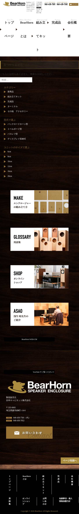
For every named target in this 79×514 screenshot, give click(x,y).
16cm (10, 171)
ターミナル (13, 106)
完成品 (56, 22)
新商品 (11, 92)
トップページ (9, 29)
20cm (10, 176)
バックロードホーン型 (18, 124)
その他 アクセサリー (18, 111)
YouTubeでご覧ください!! (43, 372)
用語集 (10, 501)
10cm (10, 161)
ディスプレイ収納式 (17, 139)
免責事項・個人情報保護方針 (65, 500)
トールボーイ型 (15, 129)
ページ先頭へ (70, 460)
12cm (10, 166)
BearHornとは (26, 29)
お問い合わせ (44, 501)
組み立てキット (41, 36)
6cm (9, 151)
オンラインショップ (26, 501)
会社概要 (72, 29)
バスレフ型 (13, 134)
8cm (9, 156)
